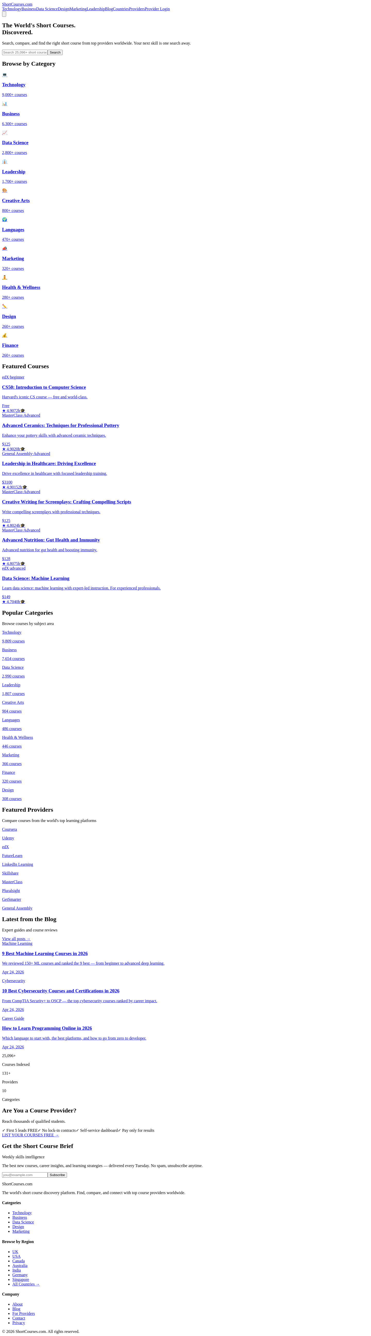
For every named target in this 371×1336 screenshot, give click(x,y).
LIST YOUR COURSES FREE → (30, 1135)
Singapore (20, 1279)
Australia (20, 1265)
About (17, 1304)
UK (15, 1251)
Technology (11, 9)
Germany (20, 1275)
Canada (18, 1261)
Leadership (96, 9)
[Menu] (4, 14)
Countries (121, 9)
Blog (109, 9)
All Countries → (26, 1284)
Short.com (17, 4)
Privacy (18, 1323)
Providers (137, 9)
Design (63, 9)
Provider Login (157, 9)
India (16, 1270)
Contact (18, 1318)
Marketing (78, 9)
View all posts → (16, 939)
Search (55, 52)
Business (28, 9)
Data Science (47, 9)
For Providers (23, 1313)
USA (16, 1256)
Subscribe (57, 1175)
